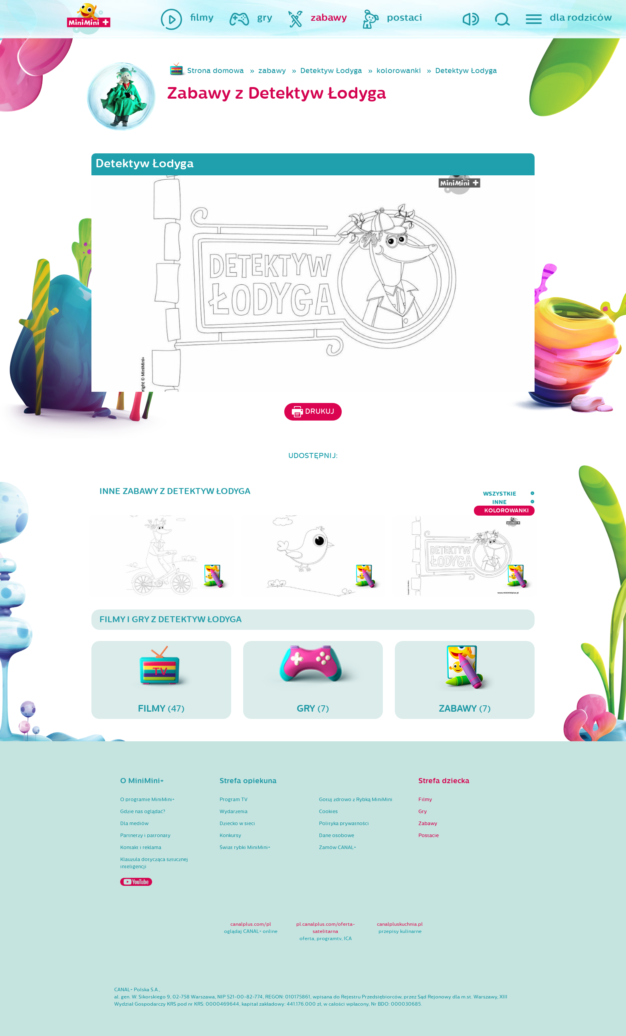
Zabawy (427, 817)
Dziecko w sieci (237, 817)
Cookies (328, 805)
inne (453, 494)
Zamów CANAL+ (337, 841)
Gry (422, 805)
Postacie (428, 829)
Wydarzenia (234, 805)
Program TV (234, 793)
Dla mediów (134, 817)
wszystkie (415, 494)
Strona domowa (215, 70)
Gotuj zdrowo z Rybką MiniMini (355, 793)
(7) (313, 673)
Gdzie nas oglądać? (142, 805)
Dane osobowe (336, 829)
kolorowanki (398, 70)
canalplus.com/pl (250, 918)
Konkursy (230, 829)
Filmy (425, 793)
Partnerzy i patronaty (145, 829)
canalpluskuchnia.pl (400, 918)
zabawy (272, 70)
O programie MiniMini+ (147, 793)
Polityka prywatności (344, 817)
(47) (161, 673)
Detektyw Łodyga (331, 70)
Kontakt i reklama (140, 841)
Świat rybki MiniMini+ (245, 841)
